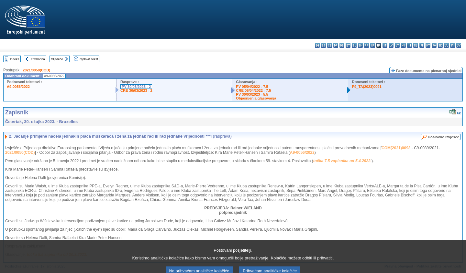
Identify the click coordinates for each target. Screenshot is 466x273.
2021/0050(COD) (36, 70)
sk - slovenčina (440, 45)
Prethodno (37, 59)
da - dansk (335, 45)
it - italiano (385, 45)
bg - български (317, 45)
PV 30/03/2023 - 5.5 (252, 94)
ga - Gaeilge (372, 45)
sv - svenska (458, 45)
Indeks (14, 59)
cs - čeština (329, 45)
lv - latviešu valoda (391, 45)
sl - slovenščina (446, 45)
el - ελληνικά (354, 45)
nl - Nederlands (415, 45)
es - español (323, 45)
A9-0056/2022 (18, 87)
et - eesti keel (348, 45)
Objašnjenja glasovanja (256, 98)
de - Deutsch (341, 45)
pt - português (428, 45)
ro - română (434, 45)
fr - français (366, 45)
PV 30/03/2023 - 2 (136, 87)
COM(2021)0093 (396, 148)
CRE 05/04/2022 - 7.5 (253, 90)
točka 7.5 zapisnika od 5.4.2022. (342, 161)
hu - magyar (403, 45)
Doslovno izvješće (443, 137)
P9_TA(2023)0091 (367, 87)
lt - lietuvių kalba (397, 45)
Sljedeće (57, 59)
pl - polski (421, 45)
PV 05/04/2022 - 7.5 (252, 87)
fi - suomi (452, 45)
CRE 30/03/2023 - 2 (136, 90)
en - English (360, 45)
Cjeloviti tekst (89, 59)
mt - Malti (409, 45)
